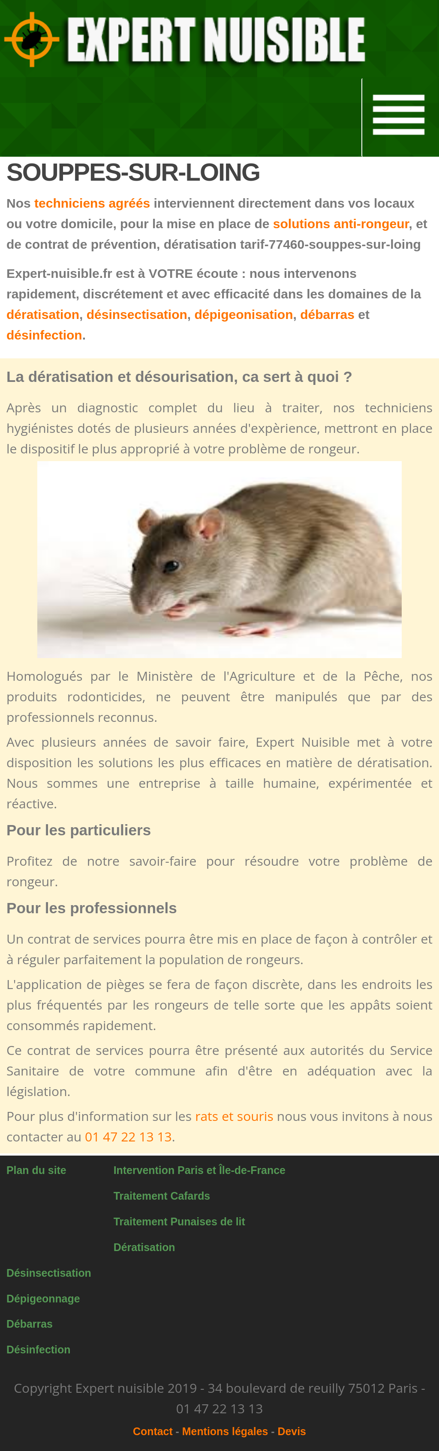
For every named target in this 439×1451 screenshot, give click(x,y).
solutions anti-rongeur (341, 224)
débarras (327, 314)
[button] (188, 39)
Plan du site (36, 1170)
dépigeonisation (243, 314)
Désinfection (38, 1350)
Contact (153, 1431)
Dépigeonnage (43, 1299)
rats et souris (234, 1116)
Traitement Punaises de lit (179, 1222)
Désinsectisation (48, 1273)
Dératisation (144, 1247)
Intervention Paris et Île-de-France (200, 1170)
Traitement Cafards (162, 1196)
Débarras (29, 1324)
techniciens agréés (92, 203)
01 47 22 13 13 (128, 1136)
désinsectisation (137, 314)
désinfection (44, 335)
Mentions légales (225, 1431)
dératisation (42, 314)
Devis (292, 1431)
